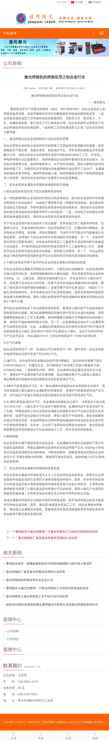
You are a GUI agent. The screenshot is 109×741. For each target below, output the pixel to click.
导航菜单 (10, 33)
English (95, 2)
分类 (68, 735)
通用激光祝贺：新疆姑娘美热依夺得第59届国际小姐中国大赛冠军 (49, 563)
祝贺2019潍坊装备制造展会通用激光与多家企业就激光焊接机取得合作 (52, 604)
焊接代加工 (34, 722)
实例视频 (87, 722)
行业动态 (13, 639)
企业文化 (75, 722)
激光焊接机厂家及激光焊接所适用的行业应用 (47, 538)
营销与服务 (49, 722)
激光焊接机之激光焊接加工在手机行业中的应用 (37, 596)
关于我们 (9, 722)
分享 (13, 735)
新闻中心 (62, 722)
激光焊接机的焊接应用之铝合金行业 (29, 580)
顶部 (95, 735)
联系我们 (99, 722)
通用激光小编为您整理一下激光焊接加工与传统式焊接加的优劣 (56, 531)
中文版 (77, 2)
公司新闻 (13, 631)
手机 (40, 735)
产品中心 (21, 722)
